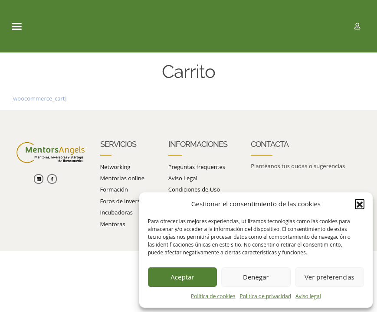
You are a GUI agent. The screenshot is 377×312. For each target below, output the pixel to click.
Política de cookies (213, 296)
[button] (359, 203)
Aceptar (182, 277)
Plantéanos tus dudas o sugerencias (298, 166)
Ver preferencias (329, 277)
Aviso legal (308, 296)
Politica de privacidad (265, 296)
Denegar (256, 277)
